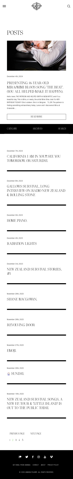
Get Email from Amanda (21, 465)
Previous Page (17, 434)
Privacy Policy (53, 465)
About (43, 465)
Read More (36, 117)
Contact (36, 465)
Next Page (35, 434)
